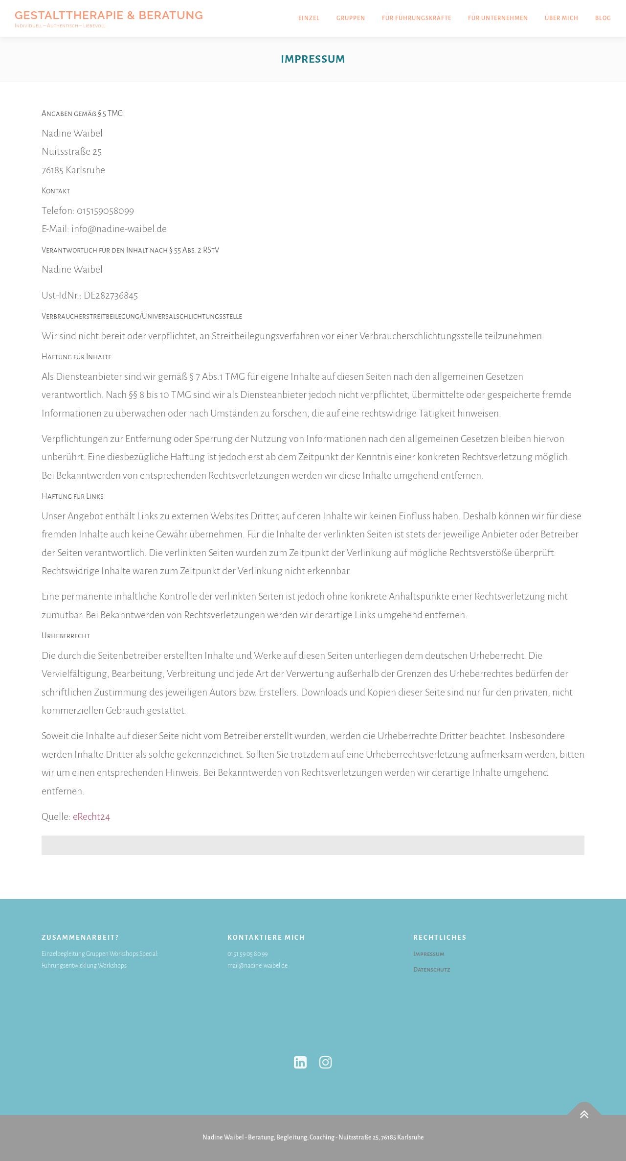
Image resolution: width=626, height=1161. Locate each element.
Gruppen (350, 18)
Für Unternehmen (498, 18)
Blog (603, 18)
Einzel (309, 18)
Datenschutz (431, 969)
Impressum (429, 954)
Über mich (562, 18)
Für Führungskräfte (416, 18)
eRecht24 (91, 816)
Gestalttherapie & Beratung (109, 14)
